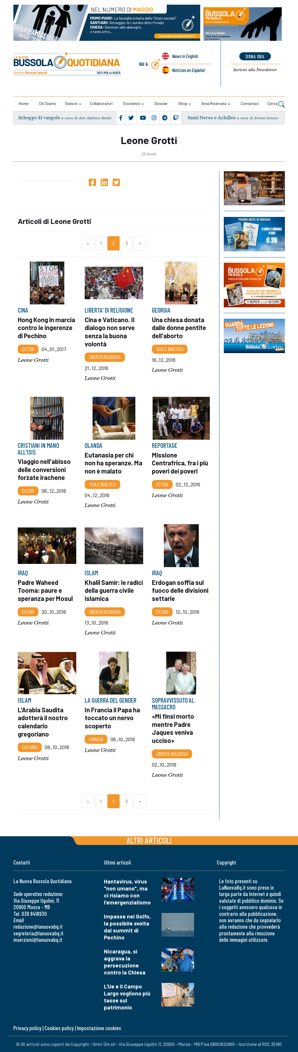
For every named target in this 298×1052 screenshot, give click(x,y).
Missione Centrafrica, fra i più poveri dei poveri (180, 463)
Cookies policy (59, 1028)
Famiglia (96, 739)
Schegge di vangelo (39, 117)
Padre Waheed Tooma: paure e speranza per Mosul (45, 590)
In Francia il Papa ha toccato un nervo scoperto (112, 717)
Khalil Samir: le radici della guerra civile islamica (114, 590)
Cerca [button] (276, 104)
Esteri (28, 349)
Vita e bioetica (169, 349)
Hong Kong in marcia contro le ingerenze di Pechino (46, 327)
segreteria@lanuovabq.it (38, 933)
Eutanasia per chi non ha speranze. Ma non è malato (113, 463)
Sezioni (71, 103)
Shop (182, 103)
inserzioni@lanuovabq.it (37, 939)
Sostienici (131, 103)
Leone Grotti (33, 360)
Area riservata (213, 103)
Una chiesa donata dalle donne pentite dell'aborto (179, 327)
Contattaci (250, 103)
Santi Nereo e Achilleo (212, 117)
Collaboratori (101, 103)
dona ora (255, 56)
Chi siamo (47, 103)
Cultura (29, 747)
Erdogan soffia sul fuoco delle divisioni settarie (180, 590)
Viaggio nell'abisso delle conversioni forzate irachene (44, 469)
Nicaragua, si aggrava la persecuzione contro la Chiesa (125, 962)
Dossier (161, 103)
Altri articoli (149, 840)
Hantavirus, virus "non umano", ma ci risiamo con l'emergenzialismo (127, 892)
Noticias (188, 70)
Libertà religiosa (104, 357)
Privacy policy (27, 1028)
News (184, 56)
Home (24, 103)
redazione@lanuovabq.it (38, 926)
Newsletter (255, 70)
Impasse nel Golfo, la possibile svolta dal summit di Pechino (127, 927)
